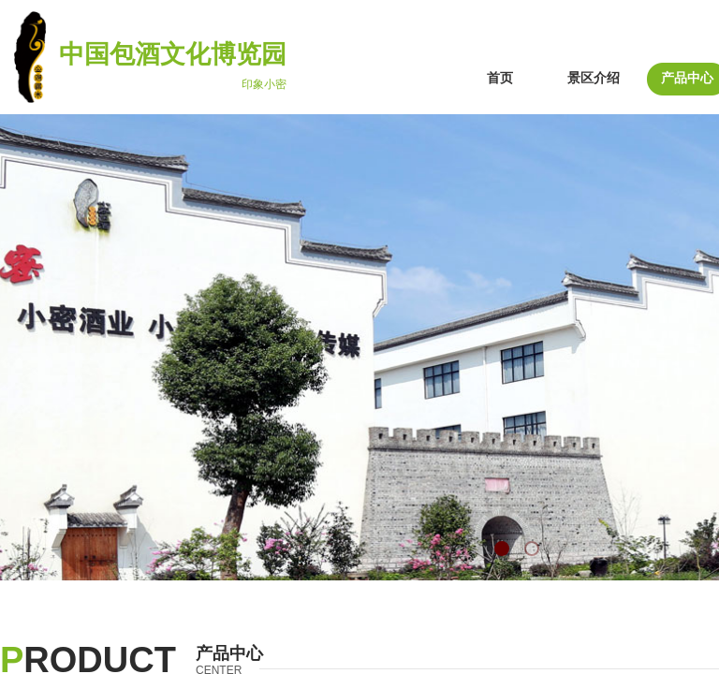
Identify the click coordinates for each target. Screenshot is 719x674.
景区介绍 (593, 78)
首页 (500, 78)
